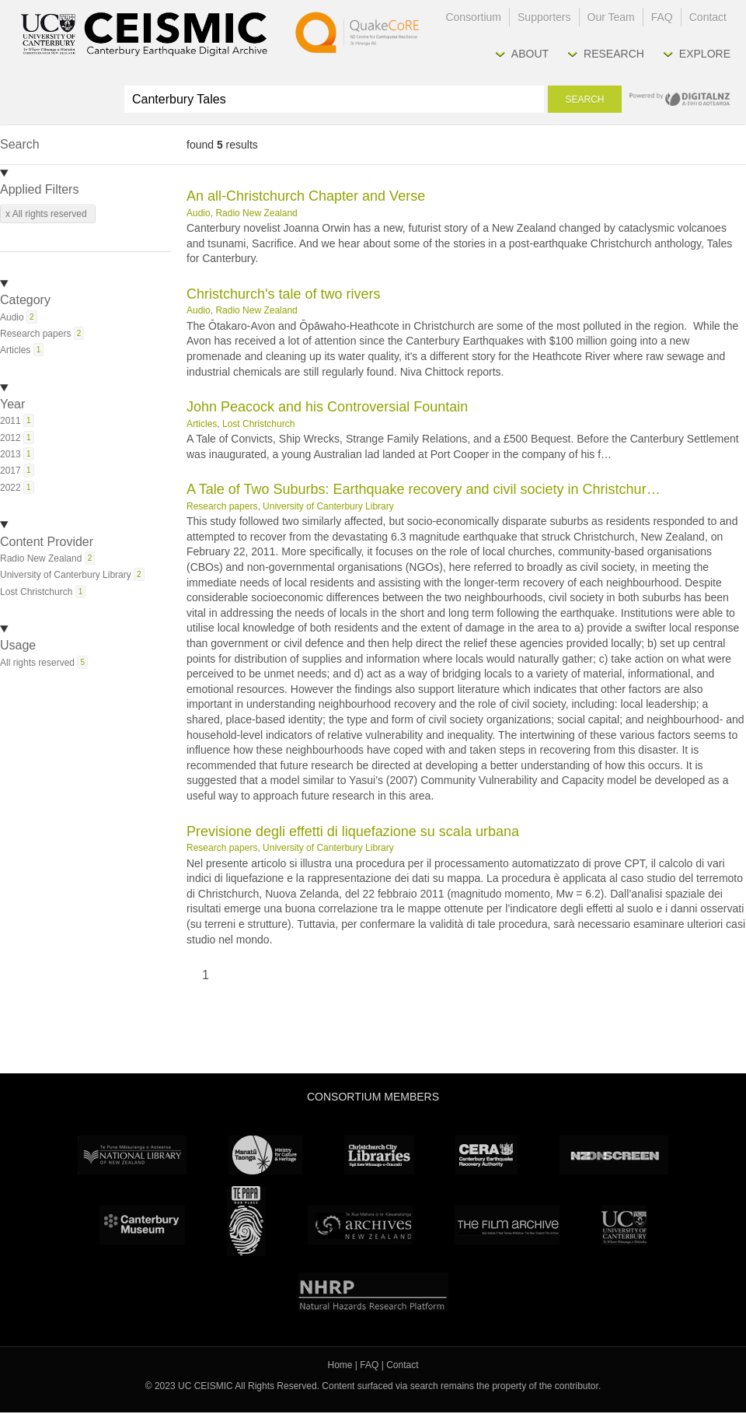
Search (584, 99)
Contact (708, 17)
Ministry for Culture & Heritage (265, 1155)
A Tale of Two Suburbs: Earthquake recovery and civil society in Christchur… (423, 489)
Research (614, 53)
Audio (198, 213)
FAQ (662, 17)
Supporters (544, 17)
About (530, 53)
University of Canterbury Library (328, 506)
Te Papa (246, 1221)
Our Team (611, 17)
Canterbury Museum (142, 1225)
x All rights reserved (46, 213)
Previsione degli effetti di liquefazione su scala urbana (352, 831)
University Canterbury (624, 1225)
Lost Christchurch (258, 423)
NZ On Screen (614, 1155)
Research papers (221, 506)
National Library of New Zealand (132, 1155)
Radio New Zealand (256, 213)
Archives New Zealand (360, 1225)
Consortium (473, 17)
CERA (486, 1155)
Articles (201, 423)
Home (340, 1365)
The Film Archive (507, 1225)
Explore (704, 53)
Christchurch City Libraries (379, 1155)
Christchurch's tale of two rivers (283, 294)
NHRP (373, 1291)
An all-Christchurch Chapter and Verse (305, 196)
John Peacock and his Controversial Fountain (327, 407)
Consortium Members (373, 1096)
